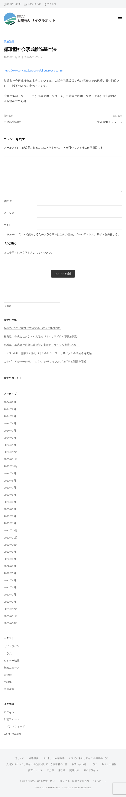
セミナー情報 (12, 660)
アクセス (51, 4)
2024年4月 (10, 423)
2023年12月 (11, 452)
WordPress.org (12, 733)
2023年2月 (10, 516)
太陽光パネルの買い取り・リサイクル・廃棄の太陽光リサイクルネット (67, 781)
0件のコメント (33, 57)
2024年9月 (10, 402)
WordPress (54, 787)
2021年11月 (11, 616)
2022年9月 (10, 551)
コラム (8, 653)
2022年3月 (10, 587)
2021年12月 (11, 609)
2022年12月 (11, 530)
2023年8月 (10, 480)
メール (9, 213)
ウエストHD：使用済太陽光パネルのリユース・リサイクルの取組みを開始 (48, 353)
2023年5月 (10, 502)
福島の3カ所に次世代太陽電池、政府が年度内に (32, 328)
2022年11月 (11, 537)
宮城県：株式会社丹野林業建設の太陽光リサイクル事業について (42, 344)
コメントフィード (14, 726)
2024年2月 (10, 437)
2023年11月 (11, 459)
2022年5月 (10, 573)
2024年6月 (10, 416)
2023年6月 (10, 494)
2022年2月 (10, 594)
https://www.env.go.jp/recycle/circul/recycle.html (33, 70)
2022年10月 (11, 544)
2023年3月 (10, 509)
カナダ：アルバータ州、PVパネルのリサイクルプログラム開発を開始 (45, 361)
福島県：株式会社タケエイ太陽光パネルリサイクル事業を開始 (41, 336)
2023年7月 (10, 487)
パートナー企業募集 (54, 758)
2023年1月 (10, 523)
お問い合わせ (34, 4)
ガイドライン (12, 646)
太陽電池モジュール (109, 122)
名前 (8, 201)
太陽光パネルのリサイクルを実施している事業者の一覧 (36, 764)
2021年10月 (11, 623)
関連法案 (9, 41)
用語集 (8, 682)
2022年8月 (10, 559)
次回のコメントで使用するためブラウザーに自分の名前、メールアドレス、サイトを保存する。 (63, 234)
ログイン (9, 712)
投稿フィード (12, 719)
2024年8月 (10, 409)
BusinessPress (83, 787)
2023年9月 (10, 473)
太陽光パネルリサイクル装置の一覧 (88, 758)
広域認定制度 (12, 122)
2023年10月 (11, 466)
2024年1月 (10, 445)
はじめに (20, 758)
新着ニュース (12, 667)
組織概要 (33, 758)
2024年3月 (10, 430)
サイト (7, 224)
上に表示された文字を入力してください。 (29, 252)
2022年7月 (10, 566)
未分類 (8, 674)
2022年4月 (10, 580)
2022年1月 (10, 601)
